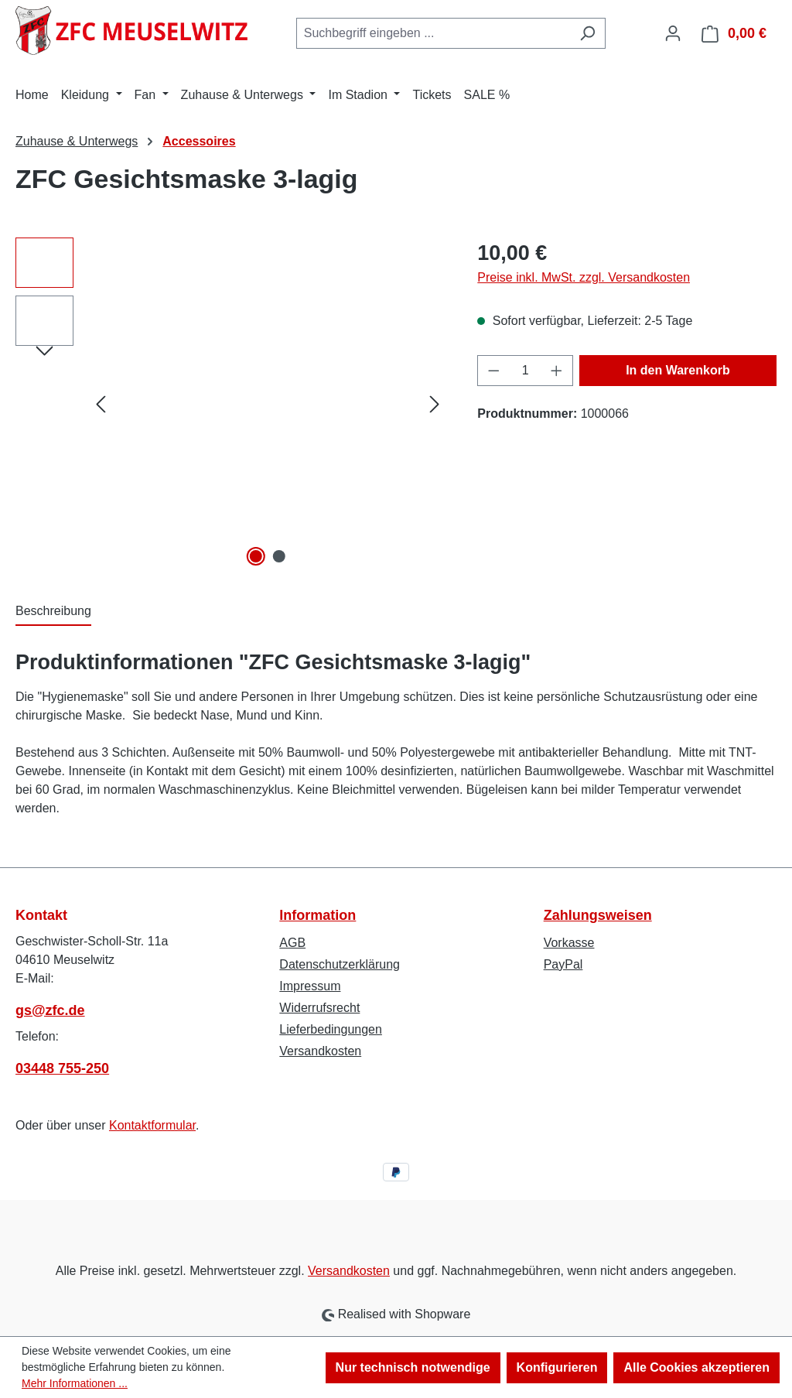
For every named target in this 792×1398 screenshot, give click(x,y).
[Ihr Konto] (672, 33)
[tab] (53, 612)
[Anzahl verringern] (493, 370)
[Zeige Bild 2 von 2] (279, 556)
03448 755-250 (62, 1068)
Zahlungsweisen (598, 915)
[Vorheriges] (100, 403)
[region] (231, 404)
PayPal (563, 964)
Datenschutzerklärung (339, 964)
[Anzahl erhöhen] (557, 370)
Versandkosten (320, 1051)
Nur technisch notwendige (413, 1367)
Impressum (309, 986)
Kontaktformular (152, 1125)
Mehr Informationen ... (75, 1383)
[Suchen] (587, 33)
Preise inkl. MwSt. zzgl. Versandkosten (583, 277)
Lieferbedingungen (330, 1029)
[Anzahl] (525, 370)
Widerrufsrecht (319, 1007)
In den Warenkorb (678, 370)
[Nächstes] (434, 403)
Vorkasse (569, 942)
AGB (292, 942)
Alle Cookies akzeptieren (696, 1367)
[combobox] (433, 33)
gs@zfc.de (50, 1010)
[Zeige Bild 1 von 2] (256, 556)
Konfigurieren (557, 1367)
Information (317, 915)
